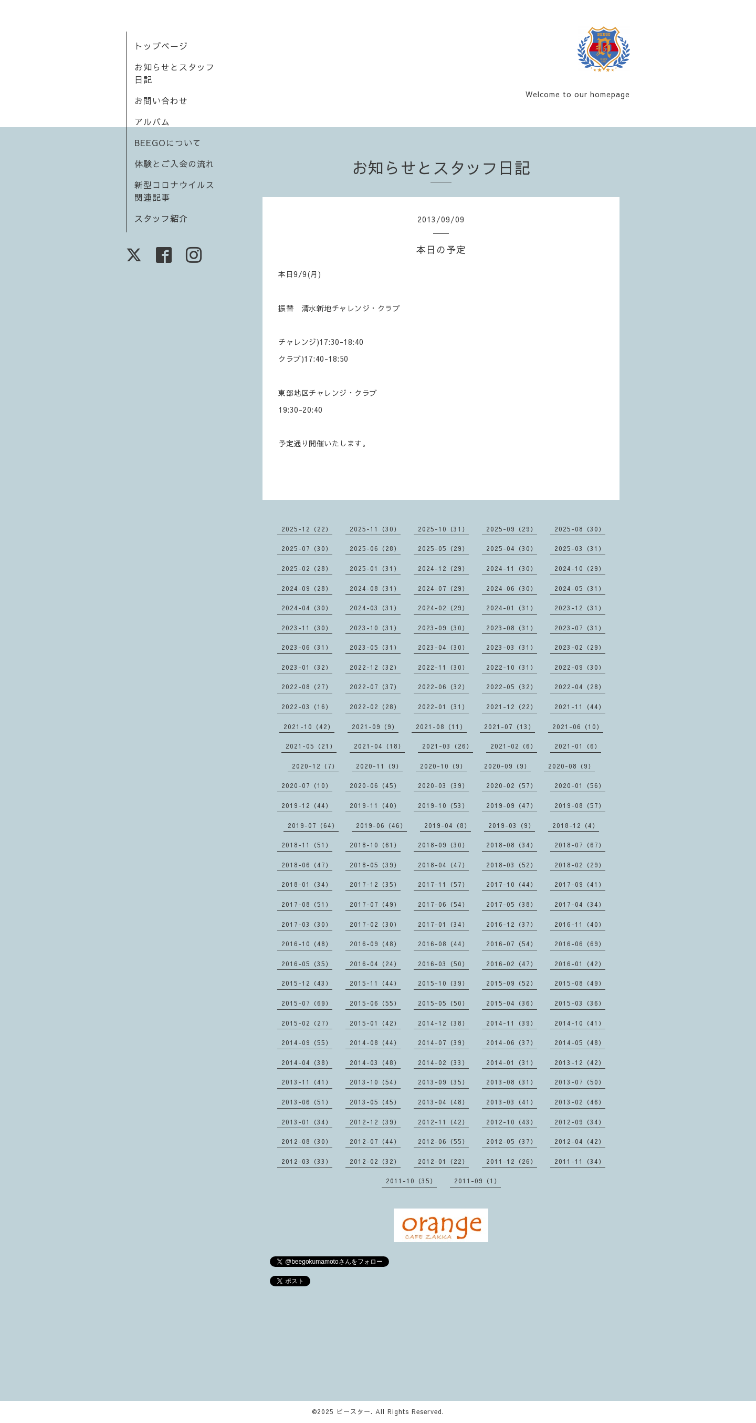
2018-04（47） (443, 865)
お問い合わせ (161, 100)
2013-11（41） (306, 1082)
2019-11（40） (375, 805)
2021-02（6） (513, 746)
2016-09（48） (375, 943)
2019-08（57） (579, 805)
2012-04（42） (579, 1141)
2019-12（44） (306, 805)
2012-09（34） (579, 1122)
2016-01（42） (579, 963)
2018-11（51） (306, 845)
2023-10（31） (375, 627)
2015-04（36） (511, 1003)
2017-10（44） (511, 884)
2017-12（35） (375, 884)
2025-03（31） (579, 548)
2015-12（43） (306, 983)
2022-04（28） (579, 686)
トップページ (161, 46)
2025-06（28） (375, 548)
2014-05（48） (579, 1042)
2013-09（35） (443, 1082)
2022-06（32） (443, 686)
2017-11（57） (443, 884)
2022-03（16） (306, 706)
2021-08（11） (441, 726)
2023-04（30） (443, 647)
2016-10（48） (306, 943)
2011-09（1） (477, 1180)
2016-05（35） (306, 963)
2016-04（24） (375, 963)
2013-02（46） (579, 1102)
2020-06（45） (375, 785)
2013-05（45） (375, 1102)
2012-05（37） (511, 1141)
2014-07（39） (443, 1042)
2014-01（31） (511, 1062)
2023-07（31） (579, 627)
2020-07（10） (306, 785)
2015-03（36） (579, 1003)
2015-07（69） (306, 1003)
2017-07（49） (375, 904)
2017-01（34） (443, 924)
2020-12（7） (315, 766)
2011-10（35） (411, 1180)
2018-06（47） (306, 865)
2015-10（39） (443, 983)
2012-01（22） (443, 1161)
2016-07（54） (511, 943)
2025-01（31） (375, 568)
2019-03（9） (511, 825)
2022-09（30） (579, 667)
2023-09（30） (443, 627)
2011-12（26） (511, 1161)
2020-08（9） (571, 766)
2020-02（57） (511, 785)
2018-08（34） (511, 845)
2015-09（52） (511, 983)
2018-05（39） (375, 865)
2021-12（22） (511, 706)
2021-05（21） (311, 746)
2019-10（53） (443, 805)
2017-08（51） (306, 904)
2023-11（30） (306, 627)
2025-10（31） (443, 529)
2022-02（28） (375, 706)
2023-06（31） (306, 647)
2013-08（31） (511, 1082)
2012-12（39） (375, 1122)
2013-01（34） (306, 1122)
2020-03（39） (443, 785)
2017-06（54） (443, 904)
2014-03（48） (375, 1062)
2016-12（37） (511, 924)
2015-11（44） (375, 983)
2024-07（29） (443, 588)
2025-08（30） (579, 529)
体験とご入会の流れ (174, 163)
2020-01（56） (579, 785)
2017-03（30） (306, 924)
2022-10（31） (511, 667)
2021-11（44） (579, 706)
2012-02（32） (375, 1161)
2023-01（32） (306, 667)
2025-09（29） (511, 529)
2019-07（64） (313, 825)
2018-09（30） (443, 845)
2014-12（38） (443, 1023)
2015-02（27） (306, 1023)
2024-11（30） (511, 568)
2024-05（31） (579, 588)
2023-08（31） (511, 627)
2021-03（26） (447, 746)
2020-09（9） (507, 766)
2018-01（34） (306, 884)
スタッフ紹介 (161, 218)
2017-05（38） (511, 904)
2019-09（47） (511, 805)
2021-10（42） (309, 726)
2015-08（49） (579, 983)
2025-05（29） (443, 548)
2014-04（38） (306, 1062)
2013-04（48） (443, 1102)
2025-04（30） (511, 548)
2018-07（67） (579, 845)
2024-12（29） (443, 568)
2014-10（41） (579, 1023)
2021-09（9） (375, 726)
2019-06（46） (381, 825)
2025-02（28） (306, 568)
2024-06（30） (511, 588)
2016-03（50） (443, 963)
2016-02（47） (511, 963)
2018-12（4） (575, 825)
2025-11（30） (375, 529)
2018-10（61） (375, 845)
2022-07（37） (375, 686)
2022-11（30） (443, 667)
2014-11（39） (511, 1023)
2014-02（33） (443, 1062)
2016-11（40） (579, 924)
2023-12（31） (579, 607)
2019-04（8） (447, 825)
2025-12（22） (306, 529)
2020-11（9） (379, 766)
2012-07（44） (375, 1141)
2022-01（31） (443, 706)
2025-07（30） (306, 548)
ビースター (354, 1411)
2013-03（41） (511, 1102)
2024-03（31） (375, 607)
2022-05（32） (511, 686)
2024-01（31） (511, 607)
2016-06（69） (579, 943)
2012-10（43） (511, 1122)
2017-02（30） (375, 924)
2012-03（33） (306, 1161)
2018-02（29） (579, 865)
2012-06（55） (443, 1141)
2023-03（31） (511, 647)
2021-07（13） (509, 726)
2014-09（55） (306, 1042)
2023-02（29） (579, 647)
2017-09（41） (579, 884)
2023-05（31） (375, 647)
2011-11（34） (579, 1161)
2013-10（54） (375, 1082)
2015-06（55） (375, 1003)
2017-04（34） (579, 904)
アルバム (152, 121)
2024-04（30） (306, 607)
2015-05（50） (443, 1003)
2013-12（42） (579, 1062)
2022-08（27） (306, 686)
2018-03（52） (511, 865)
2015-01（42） (375, 1023)
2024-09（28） (306, 588)
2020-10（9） (443, 766)
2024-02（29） (443, 607)
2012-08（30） (306, 1141)
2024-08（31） (375, 588)
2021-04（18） (379, 746)
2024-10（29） (579, 568)
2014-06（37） (511, 1042)
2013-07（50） (579, 1082)
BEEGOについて (168, 142)
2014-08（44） (375, 1042)
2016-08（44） (443, 943)
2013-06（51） (306, 1102)
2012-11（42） (443, 1122)
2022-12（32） (375, 667)
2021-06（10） (577, 726)
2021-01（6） (577, 746)
